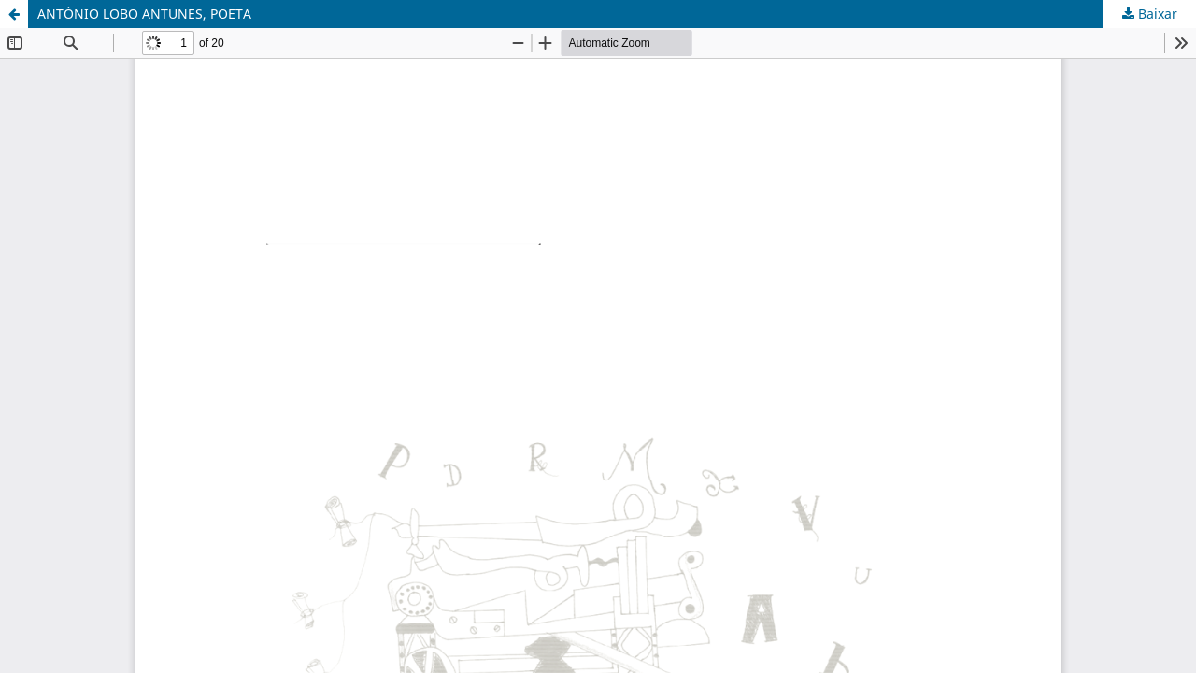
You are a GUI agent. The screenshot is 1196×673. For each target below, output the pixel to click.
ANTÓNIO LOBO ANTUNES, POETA (144, 13)
